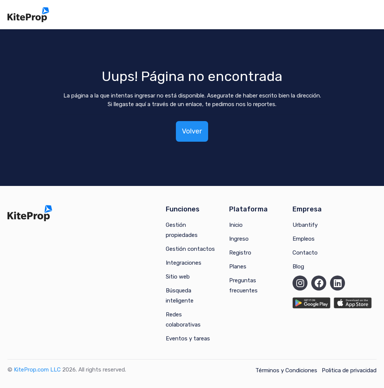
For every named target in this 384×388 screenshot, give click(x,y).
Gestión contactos (190, 249)
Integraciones (183, 262)
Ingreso (239, 238)
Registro (240, 252)
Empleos (303, 238)
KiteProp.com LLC (37, 369)
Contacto (305, 252)
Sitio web (178, 276)
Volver (192, 131)
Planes (237, 266)
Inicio (236, 225)
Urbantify (305, 225)
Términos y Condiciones (286, 370)
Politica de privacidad (349, 370)
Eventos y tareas (188, 338)
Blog (298, 266)
